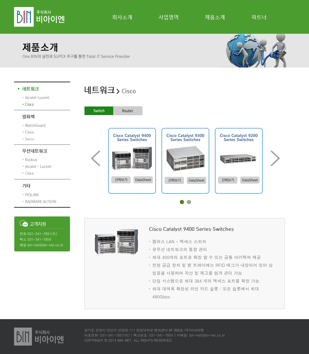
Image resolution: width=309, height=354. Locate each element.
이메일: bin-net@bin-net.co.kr (201, 335)
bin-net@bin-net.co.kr (45, 244)
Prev (95, 158)
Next (275, 158)
